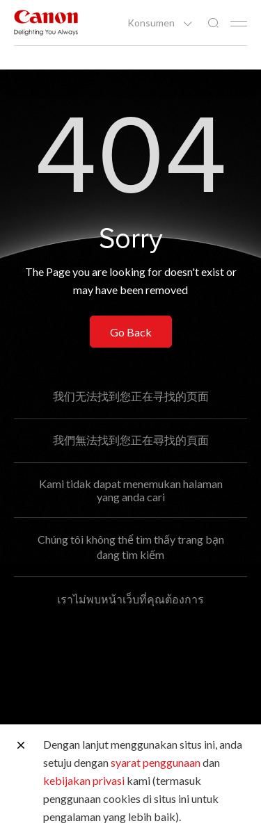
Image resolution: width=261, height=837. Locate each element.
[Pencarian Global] (213, 23)
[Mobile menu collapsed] (238, 23)
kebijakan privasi (84, 780)
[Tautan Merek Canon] (46, 22)
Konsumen (152, 23)
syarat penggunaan (155, 762)
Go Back (131, 332)
